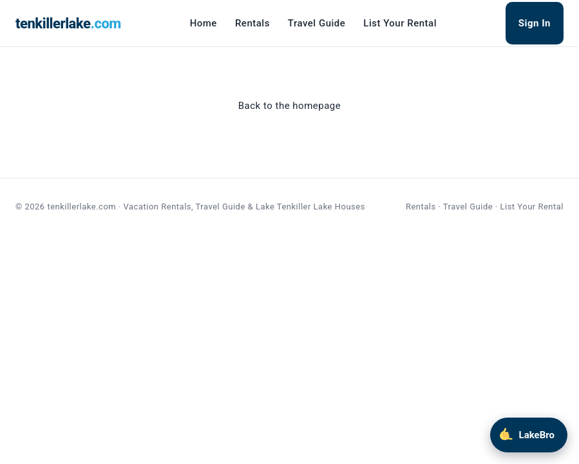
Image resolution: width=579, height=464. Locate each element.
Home (203, 23)
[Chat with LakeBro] (528, 435)
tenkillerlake (68, 23)
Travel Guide (316, 23)
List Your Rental (400, 23)
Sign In (534, 23)
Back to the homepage (289, 105)
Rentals (252, 23)
